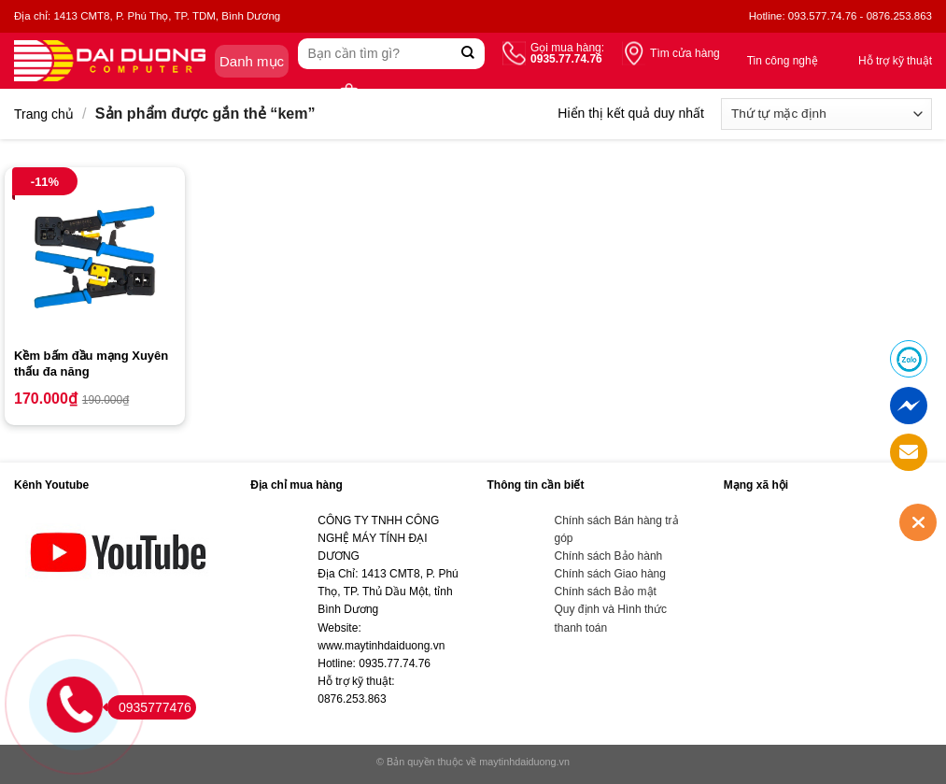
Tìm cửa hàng (685, 53)
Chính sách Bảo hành (609, 556)
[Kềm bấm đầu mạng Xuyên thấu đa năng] (95, 257)
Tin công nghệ (782, 60)
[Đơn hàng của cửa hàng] (826, 114)
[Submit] (468, 53)
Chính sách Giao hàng (610, 573)
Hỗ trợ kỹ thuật (895, 60)
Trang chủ (44, 114)
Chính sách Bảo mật (606, 591)
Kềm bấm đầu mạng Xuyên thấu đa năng (91, 363)
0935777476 (149, 707)
